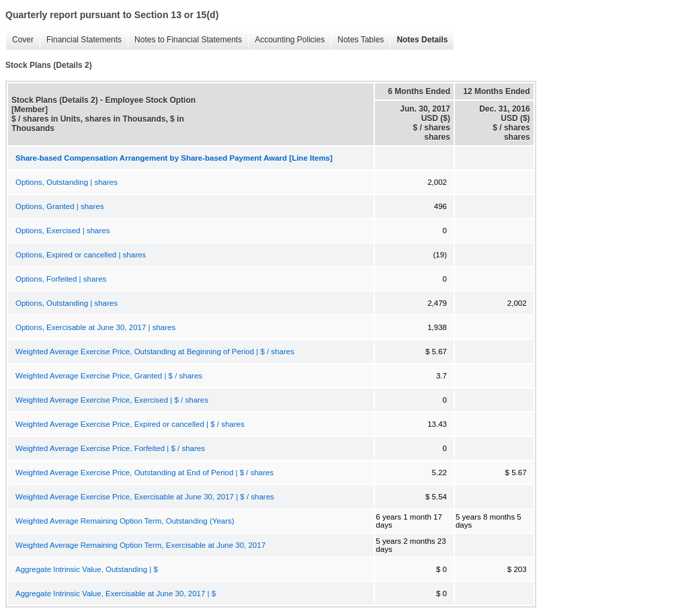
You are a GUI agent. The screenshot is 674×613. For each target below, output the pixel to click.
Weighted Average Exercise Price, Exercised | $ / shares (111, 400)
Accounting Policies (286, 40)
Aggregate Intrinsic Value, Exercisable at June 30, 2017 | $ (115, 593)
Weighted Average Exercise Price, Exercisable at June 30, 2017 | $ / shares (144, 497)
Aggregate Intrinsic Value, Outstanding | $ (86, 569)
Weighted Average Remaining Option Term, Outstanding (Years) (125, 521)
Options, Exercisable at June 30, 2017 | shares (95, 327)
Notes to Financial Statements (185, 40)
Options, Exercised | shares (62, 231)
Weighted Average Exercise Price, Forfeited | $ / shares (110, 448)
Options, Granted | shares (59, 206)
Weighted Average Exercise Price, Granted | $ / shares (108, 376)
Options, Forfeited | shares (60, 279)
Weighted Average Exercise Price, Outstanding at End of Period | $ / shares (144, 472)
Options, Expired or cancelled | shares (80, 255)
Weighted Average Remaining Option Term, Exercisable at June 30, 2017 (140, 545)
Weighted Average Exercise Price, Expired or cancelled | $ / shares (130, 424)
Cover (19, 40)
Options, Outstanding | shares (66, 182)
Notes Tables (357, 40)
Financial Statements (81, 40)
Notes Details (419, 40)
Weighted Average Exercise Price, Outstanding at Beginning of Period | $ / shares (154, 352)
